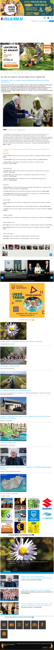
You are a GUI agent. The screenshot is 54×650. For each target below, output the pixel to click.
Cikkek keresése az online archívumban (18, 618)
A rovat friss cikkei (25, 320)
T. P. (11, 73)
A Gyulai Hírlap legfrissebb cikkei (20, 535)
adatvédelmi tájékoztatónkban (10, 643)
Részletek (45, 647)
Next (51, 568)
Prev (7, 568)
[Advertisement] (27, 32)
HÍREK (14, 73)
